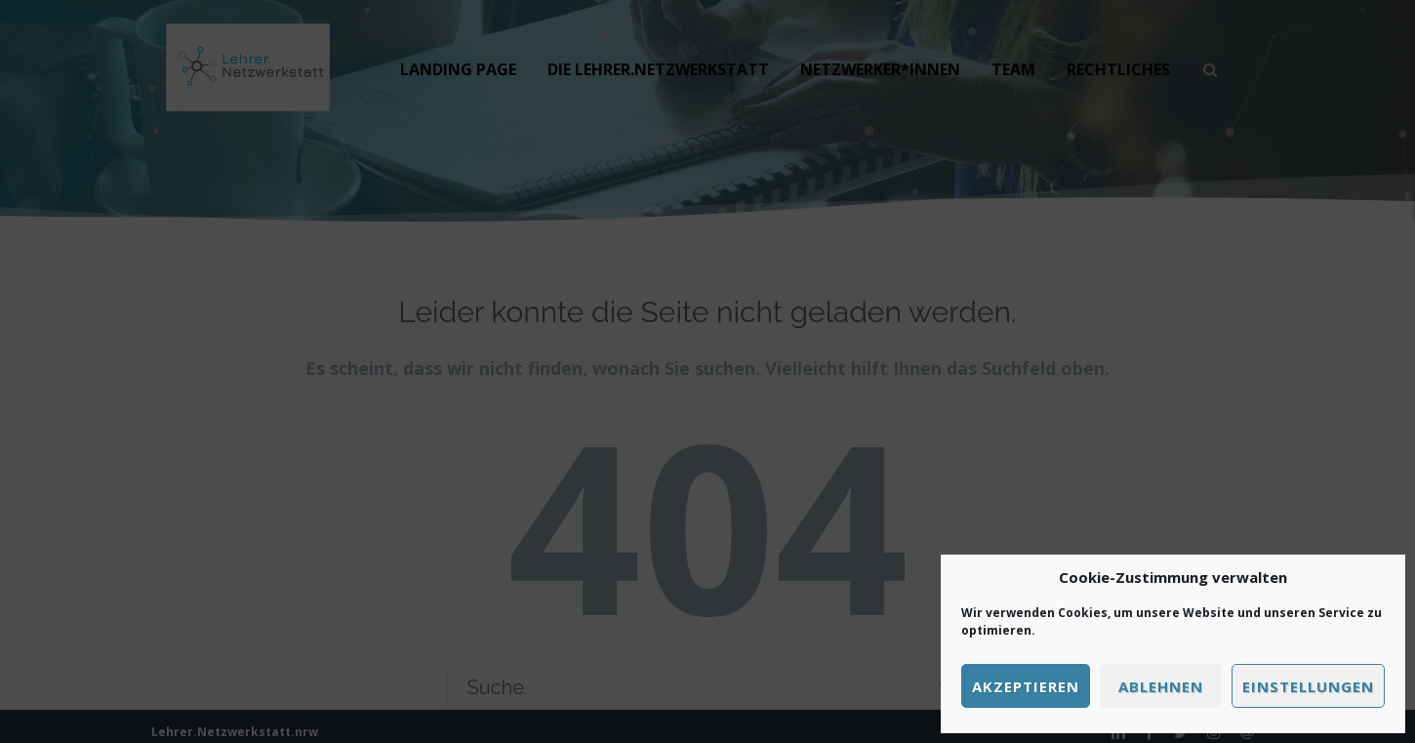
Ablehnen (1160, 686)
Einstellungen (1308, 686)
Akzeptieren (1025, 686)
